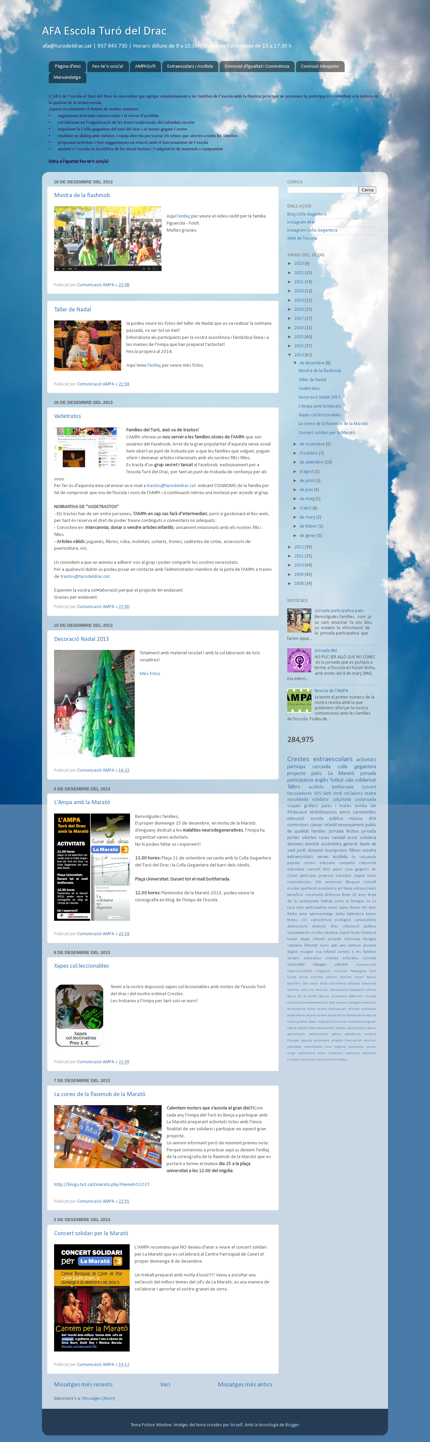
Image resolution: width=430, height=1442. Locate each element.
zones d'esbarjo (336, 1060)
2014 (299, 346)
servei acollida (332, 857)
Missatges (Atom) (98, 1398)
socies (321, 1053)
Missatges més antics (245, 1385)
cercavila (321, 767)
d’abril (306, 508)
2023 (299, 263)
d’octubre (309, 453)
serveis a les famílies (357, 952)
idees (312, 1022)
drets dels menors (333, 1003)
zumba (361, 806)
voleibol (341, 965)
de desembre (313, 363)
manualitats (325, 1028)
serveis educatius (304, 958)
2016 (299, 328)
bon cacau (310, 983)
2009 (299, 575)
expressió (313, 1015)
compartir (347, 863)
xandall (338, 838)
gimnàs (302, 1022)
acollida (316, 787)
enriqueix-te (296, 1009)
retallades (294, 1047)
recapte (306, 952)
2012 (299, 547)
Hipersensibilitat (299, 971)
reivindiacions (299, 882)
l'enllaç (183, 216)
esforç (311, 1009)
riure (328, 1047)
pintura (354, 946)
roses (324, 838)
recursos (369, 1040)
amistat (312, 844)
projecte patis (304, 773)
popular (306, 1040)
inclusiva (339, 1022)
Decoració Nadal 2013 (81, 639)
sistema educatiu (341, 958)
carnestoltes (364, 812)
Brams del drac (363, 908)
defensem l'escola (362, 996)
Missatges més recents (83, 1385)
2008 (299, 584)
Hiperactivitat (366, 965)
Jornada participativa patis (339, 611)
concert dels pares (324, 869)
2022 (299, 273)
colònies (293, 990)
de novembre (313, 444)
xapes (344, 908)
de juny (307, 490)
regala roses (365, 876)
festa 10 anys (354, 895)
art (340, 889)
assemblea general (339, 844)
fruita (291, 1022)
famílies (318, 831)
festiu (356, 933)
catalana (354, 983)
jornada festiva (344, 831)
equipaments (298, 933)
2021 (299, 282)
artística (317, 977)
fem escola (329, 1015)
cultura (371, 990)
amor (303, 914)
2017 (299, 318)
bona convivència (333, 983)
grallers (311, 806)
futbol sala (341, 780)
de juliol (307, 481)
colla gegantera (357, 767)
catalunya (369, 983)
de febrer (309, 526)
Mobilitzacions (323, 812)
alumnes (295, 844)
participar (308, 876)
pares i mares (336, 806)
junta (339, 901)
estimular (368, 1009)
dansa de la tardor (302, 996)
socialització (306, 1053)
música (355, 819)
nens (324, 946)
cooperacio (356, 990)
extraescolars (333, 759)
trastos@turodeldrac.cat (171, 485)
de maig (307, 499)
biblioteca (355, 914)
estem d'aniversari (331, 1009)
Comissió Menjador (320, 66)
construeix (314, 895)
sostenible (296, 965)
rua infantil (326, 952)
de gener (308, 536)
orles (300, 908)
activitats (366, 760)
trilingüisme (296, 1060)
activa (303, 977)
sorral (332, 908)
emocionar (368, 1003)
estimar (354, 1009)
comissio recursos (314, 990)
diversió (319, 926)
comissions (298, 825)
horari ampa (298, 939)
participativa (316, 908)
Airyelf (236, 1425)
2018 (299, 309)
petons (337, 1034)
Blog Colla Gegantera (307, 214)
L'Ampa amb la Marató (82, 802)
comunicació (339, 990)
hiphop (327, 901)
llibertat (311, 946)
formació (369, 933)
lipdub (291, 1028)
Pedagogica (358, 971)
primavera (321, 1040)
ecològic (354, 1003)
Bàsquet (353, 882)
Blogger (292, 1425)
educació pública (359, 926)
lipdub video (306, 1028)
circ (304, 920)
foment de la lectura (361, 1015)
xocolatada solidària (308, 799)
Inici (165, 1385)
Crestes (298, 759)
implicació (324, 1022)
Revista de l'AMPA (331, 691)
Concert (368, 787)
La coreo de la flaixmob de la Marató (99, 1094)
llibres (355, 850)
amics (344, 812)
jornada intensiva (344, 939)
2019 (299, 300)
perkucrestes (318, 1034)
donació (315, 850)
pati (334, 946)
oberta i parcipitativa (351, 1028)
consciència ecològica (331, 920)
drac (334, 926)
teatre (370, 793)
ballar (340, 914)
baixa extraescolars (360, 889)
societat (369, 958)
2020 (299, 291)
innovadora (355, 1022)
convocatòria (365, 920)
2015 (299, 337)
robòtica (340, 1047)
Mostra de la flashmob (82, 195)
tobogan (320, 965)
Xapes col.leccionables (81, 966)
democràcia (297, 926)
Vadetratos (67, 416)
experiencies (296, 1015)
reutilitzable (313, 1047)
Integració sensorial (331, 971)
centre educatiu (319, 863)
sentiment (355, 1047)
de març (308, 517)
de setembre (312, 462)
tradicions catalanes (360, 1053)
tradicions (336, 1053)
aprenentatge (321, 914)
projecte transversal (346, 1040)
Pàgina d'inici (68, 66)
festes (341, 1015)
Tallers (293, 787)
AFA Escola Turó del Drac (104, 31)
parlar (372, 1028)
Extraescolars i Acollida (190, 66)
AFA (372, 819)
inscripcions (336, 850)
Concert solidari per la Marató (91, 1233)
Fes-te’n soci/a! (108, 66)
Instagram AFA (300, 222)
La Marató (341, 773)
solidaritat (365, 780)
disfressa (332, 895)
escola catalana (324, 933)
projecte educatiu (335, 876)
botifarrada (342, 787)
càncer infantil (323, 825)
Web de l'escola (302, 238)
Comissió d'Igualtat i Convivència (257, 66)
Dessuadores (299, 793)
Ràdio (292, 914)
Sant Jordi (332, 793)
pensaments (296, 1034)
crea (349, 869)
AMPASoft (145, 66)
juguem (370, 1022)
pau (343, 946)
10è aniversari (328, 882)
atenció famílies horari (345, 977)
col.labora (353, 793)
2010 (299, 565)
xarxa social (315, 1060)
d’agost (307, 472)
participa (296, 767)
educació (295, 819)
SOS (317, 793)
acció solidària (361, 838)
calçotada (342, 799)
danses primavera (333, 996)
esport (344, 933)
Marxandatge (67, 77)
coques (294, 806)
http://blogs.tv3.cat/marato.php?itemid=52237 (102, 1184)
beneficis (295, 895)
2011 (299, 556)
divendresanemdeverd (303, 1003)
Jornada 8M (326, 651)
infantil (319, 939)
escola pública (327, 819)
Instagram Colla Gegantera (312, 230)
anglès (322, 780)
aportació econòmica (318, 889)
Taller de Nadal (72, 310)
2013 (299, 355)
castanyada (365, 799)
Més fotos (150, 673)
